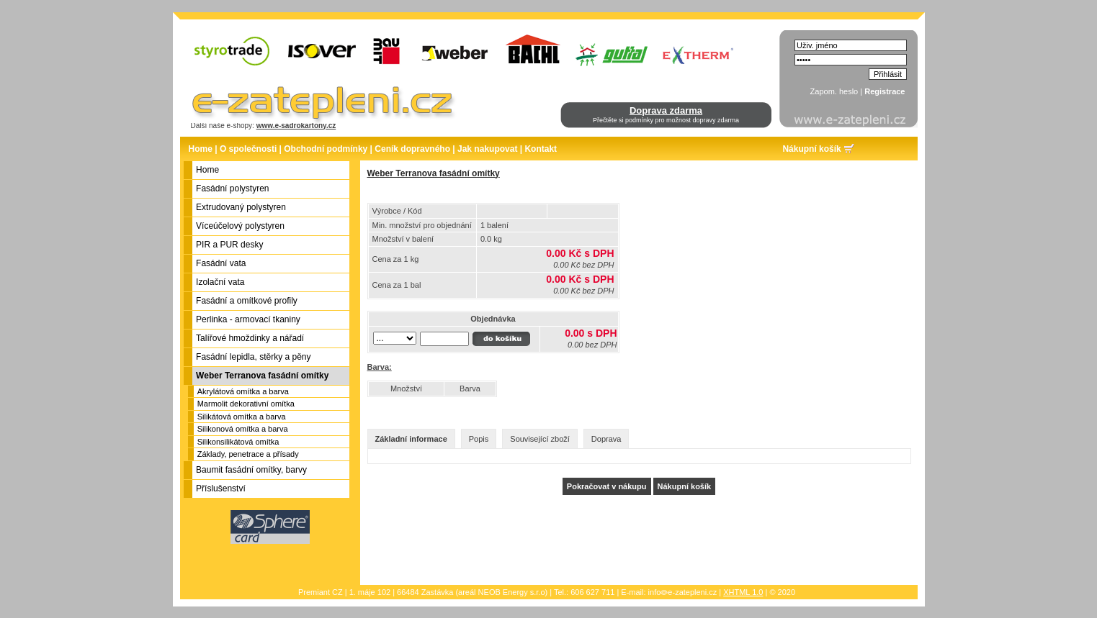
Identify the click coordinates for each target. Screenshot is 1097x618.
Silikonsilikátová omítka (238, 441)
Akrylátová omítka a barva (243, 391)
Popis (479, 439)
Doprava (606, 439)
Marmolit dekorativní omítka (246, 403)
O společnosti (248, 149)
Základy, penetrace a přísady (248, 454)
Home (200, 149)
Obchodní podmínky (325, 149)
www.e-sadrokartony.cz (296, 125)
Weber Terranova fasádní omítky (433, 173)
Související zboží (540, 439)
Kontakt (540, 149)
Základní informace (411, 439)
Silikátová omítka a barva (241, 416)
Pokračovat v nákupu (607, 486)
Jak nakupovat (487, 149)
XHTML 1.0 (743, 592)
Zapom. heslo (834, 91)
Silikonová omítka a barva (242, 428)
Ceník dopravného (412, 149)
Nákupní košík (811, 149)
